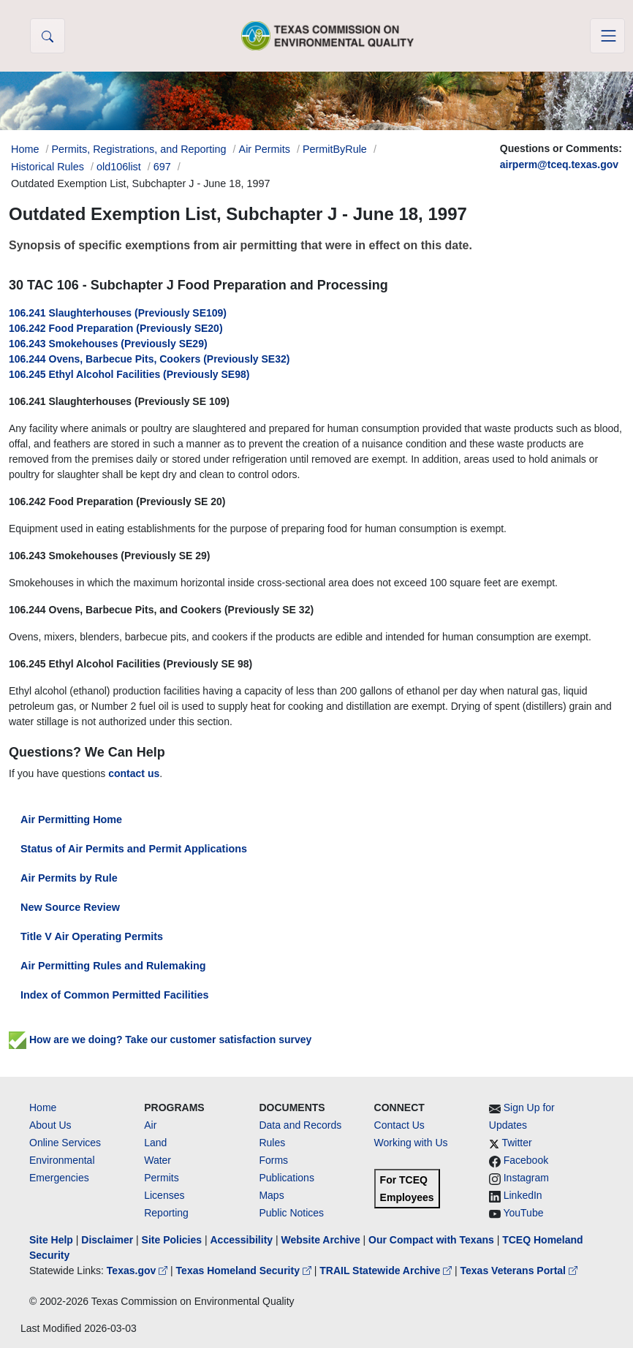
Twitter (516, 1142)
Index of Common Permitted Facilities (114, 995)
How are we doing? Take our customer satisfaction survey (160, 1039)
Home (42, 1107)
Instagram (526, 1178)
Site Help (51, 1240)
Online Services (65, 1142)
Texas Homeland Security (245, 1270)
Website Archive (320, 1240)
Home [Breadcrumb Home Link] (25, 149)
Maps (271, 1195)
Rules (272, 1142)
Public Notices (291, 1213)
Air (150, 1125)
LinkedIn (523, 1195)
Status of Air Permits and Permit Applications (133, 849)
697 (162, 167)
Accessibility (243, 1240)
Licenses (164, 1195)
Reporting (166, 1213)
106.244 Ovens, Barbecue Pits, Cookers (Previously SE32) (149, 359)
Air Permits (264, 149)
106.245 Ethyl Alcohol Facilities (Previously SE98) (129, 374)
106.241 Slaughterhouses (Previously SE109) (118, 313)
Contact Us (399, 1125)
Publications (286, 1178)
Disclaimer (107, 1240)
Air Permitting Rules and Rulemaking (112, 966)
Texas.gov (138, 1270)
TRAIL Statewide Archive (387, 1270)
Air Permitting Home (71, 819)
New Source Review (70, 907)
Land (155, 1142)
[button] (47, 35)
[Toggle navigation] (607, 35)
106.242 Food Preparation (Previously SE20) (116, 328)
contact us (133, 773)
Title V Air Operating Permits (91, 936)
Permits (161, 1178)
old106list (118, 167)
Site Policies (172, 1240)
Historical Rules (47, 167)
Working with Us (411, 1142)
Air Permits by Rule (69, 878)
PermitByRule (335, 149)
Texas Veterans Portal (518, 1270)
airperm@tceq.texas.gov (559, 164)
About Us (50, 1125)
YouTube (523, 1213)
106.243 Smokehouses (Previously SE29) (108, 343)
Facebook (526, 1160)
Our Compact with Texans (431, 1240)
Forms (273, 1160)
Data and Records (300, 1125)
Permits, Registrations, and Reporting (138, 149)
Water (157, 1160)
